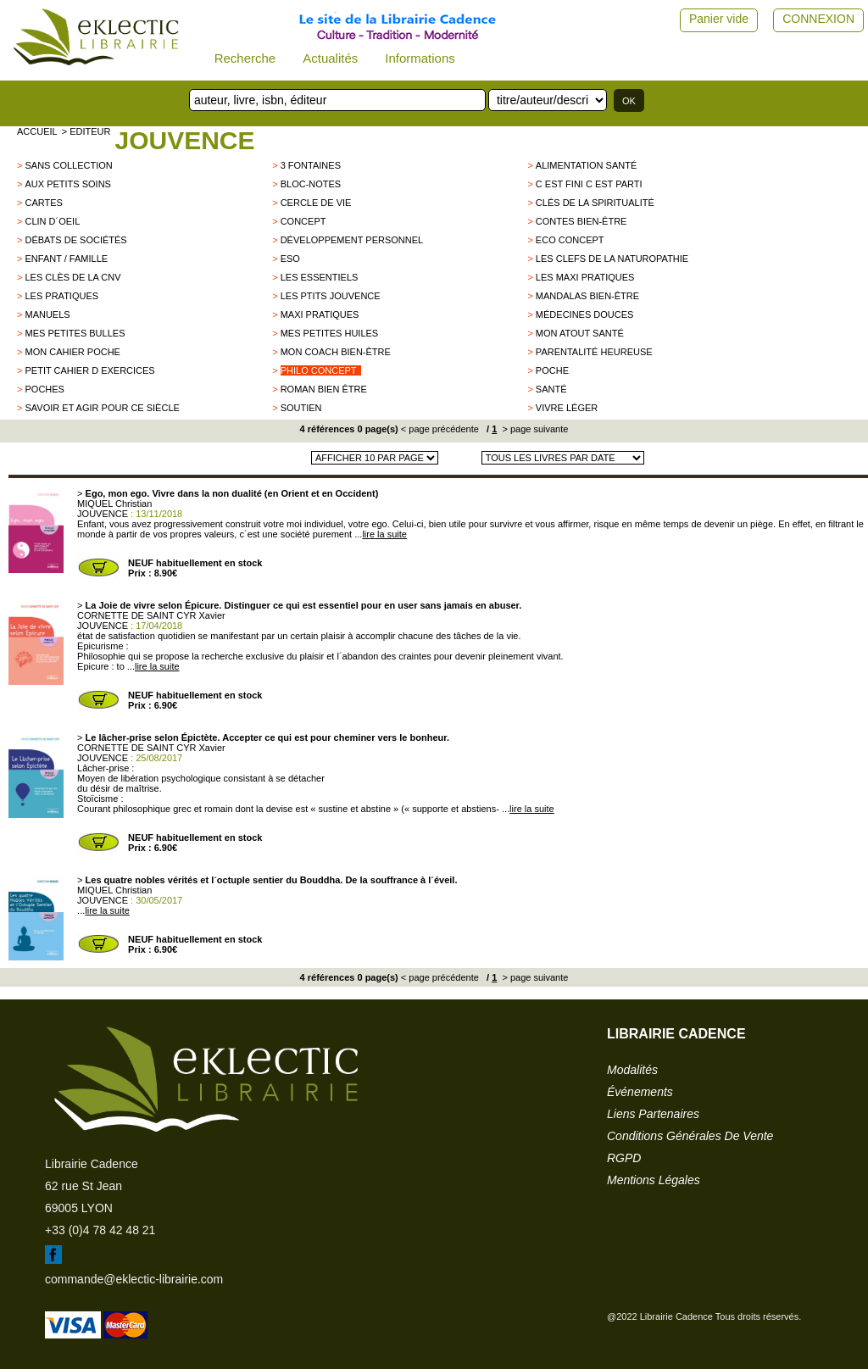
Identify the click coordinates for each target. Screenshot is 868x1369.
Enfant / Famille (66, 258)
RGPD (624, 1158)
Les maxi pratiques (585, 277)
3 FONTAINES (311, 165)
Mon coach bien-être (336, 352)
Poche (552, 370)
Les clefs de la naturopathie (612, 258)
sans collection (68, 165)
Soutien (301, 408)
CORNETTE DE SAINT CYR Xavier (151, 615)
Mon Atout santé (580, 333)
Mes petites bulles (75, 333)
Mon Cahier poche (72, 352)
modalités (632, 1070)
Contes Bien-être (581, 221)
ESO (290, 258)
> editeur (86, 131)
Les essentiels (320, 277)
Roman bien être (324, 389)
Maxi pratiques (320, 314)
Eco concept (570, 240)
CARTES (43, 203)
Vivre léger (567, 408)
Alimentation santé (586, 165)
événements (640, 1092)
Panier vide (718, 18)
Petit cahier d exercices (89, 370)
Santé (551, 389)
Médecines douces (585, 314)
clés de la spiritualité (595, 203)
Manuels (47, 314)
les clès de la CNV (72, 277)
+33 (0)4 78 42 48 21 (100, 1230)
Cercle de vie (316, 203)
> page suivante (533, 429)
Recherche (245, 58)
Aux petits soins (67, 184)
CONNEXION (818, 18)
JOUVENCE (184, 140)
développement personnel (352, 240)
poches (44, 389)
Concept (303, 221)
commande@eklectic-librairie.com (134, 1279)
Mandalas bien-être (587, 296)
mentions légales (653, 1180)
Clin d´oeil (52, 221)
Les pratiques (61, 296)
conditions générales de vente (690, 1136)
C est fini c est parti (589, 184)
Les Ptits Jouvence (331, 296)
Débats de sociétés (75, 240)
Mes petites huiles (330, 333)
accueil (37, 131)
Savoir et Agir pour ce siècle (102, 408)
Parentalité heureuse (594, 352)
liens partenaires (653, 1114)
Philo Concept (319, 370)
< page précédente (440, 429)
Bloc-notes (311, 184)
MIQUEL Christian (114, 503)
